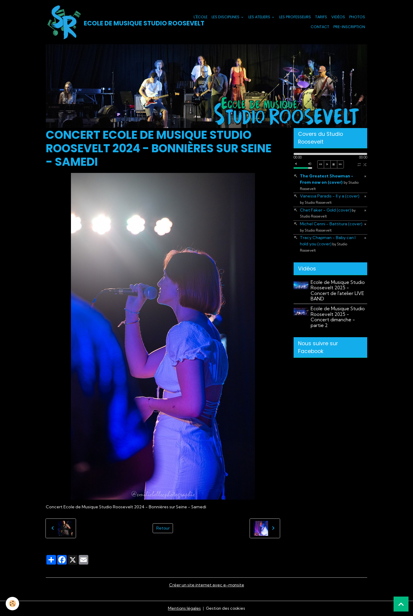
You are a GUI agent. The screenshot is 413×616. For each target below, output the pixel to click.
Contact (320, 26)
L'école (200, 16)
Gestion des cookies (226, 608)
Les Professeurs (295, 16)
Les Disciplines (226, 16)
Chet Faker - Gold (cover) (328, 213)
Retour (163, 528)
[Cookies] (12, 603)
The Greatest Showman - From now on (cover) (329, 182)
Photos (357, 16)
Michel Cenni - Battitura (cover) (331, 226)
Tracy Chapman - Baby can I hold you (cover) (328, 244)
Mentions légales (184, 608)
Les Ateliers (259, 16)
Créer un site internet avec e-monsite (206, 585)
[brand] (110, 22)
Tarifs (321, 16)
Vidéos (338, 16)
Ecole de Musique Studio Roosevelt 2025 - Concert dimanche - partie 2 (338, 317)
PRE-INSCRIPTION (349, 26)
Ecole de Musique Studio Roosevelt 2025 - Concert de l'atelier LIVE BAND (338, 290)
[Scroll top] (401, 604)
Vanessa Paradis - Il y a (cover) (330, 199)
